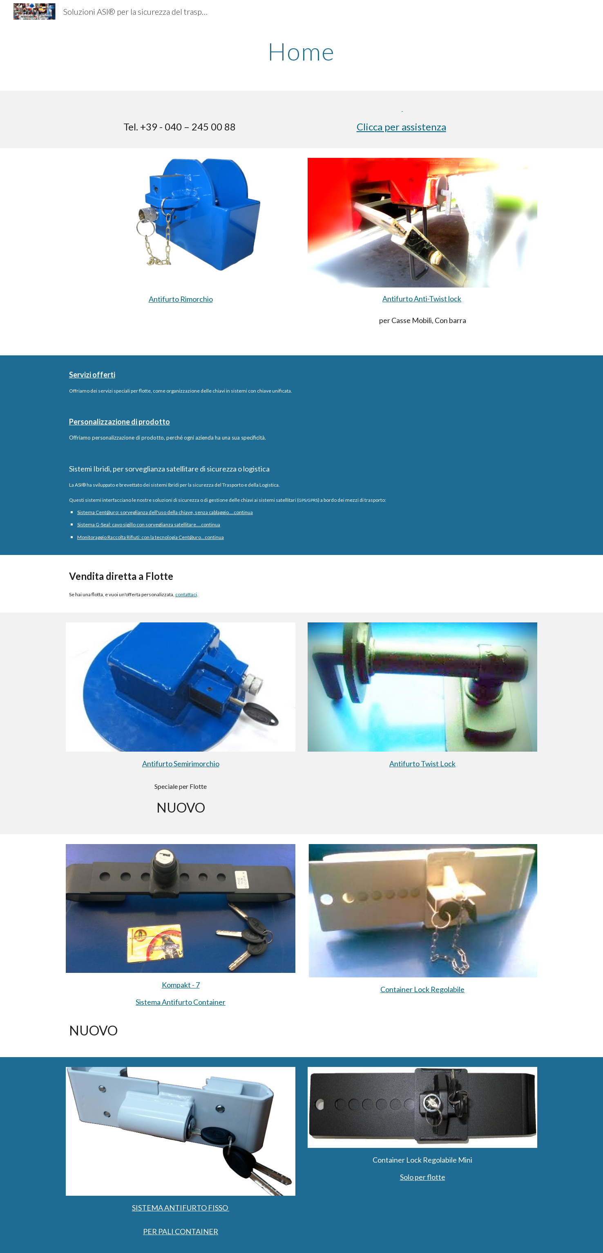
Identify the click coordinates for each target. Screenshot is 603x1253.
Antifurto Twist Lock (422, 763)
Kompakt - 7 (181, 984)
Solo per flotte (422, 1176)
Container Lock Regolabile (422, 989)
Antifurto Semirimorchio (180, 763)
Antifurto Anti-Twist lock (421, 298)
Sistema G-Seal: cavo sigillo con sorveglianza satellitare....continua (148, 524)
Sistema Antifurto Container (181, 1001)
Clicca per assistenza (401, 126)
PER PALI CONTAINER (180, 1231)
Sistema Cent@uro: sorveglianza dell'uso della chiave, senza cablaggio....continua (165, 512)
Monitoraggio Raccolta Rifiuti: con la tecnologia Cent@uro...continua (150, 537)
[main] (301, 51)
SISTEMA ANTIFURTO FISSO (180, 1207)
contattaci (186, 594)
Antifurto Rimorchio (181, 298)
